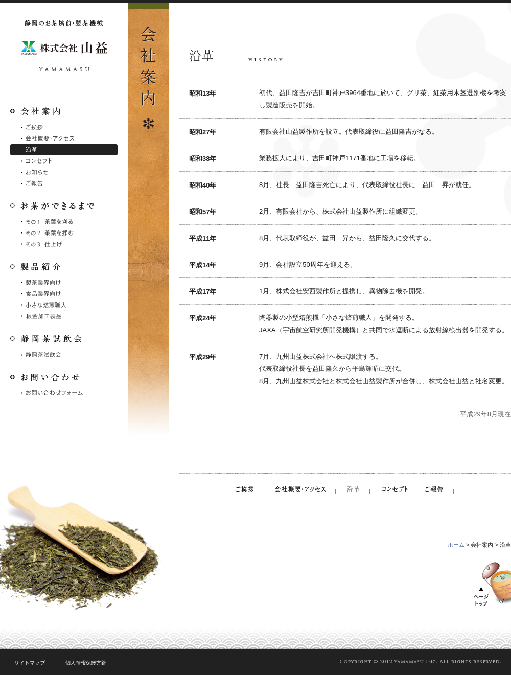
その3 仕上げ (64, 244)
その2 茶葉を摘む (64, 233)
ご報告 (64, 183)
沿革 (64, 149)
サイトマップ (27, 663)
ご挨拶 (64, 127)
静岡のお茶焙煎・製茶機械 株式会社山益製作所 (64, 48)
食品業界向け (64, 293)
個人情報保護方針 (84, 663)
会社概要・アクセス (64, 138)
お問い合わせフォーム (64, 393)
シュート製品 (64, 316)
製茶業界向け (64, 282)
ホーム (456, 545)
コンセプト (64, 161)
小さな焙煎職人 (64, 305)
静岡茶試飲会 (64, 354)
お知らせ (64, 172)
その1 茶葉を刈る (64, 221)
